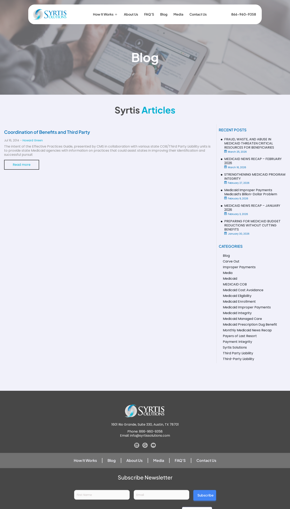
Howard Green (33, 140)
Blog (163, 9)
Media (178, 9)
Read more (22, 164)
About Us (131, 9)
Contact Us (198, 9)
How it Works (105, 9)
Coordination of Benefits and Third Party (47, 132)
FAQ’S (149, 9)
